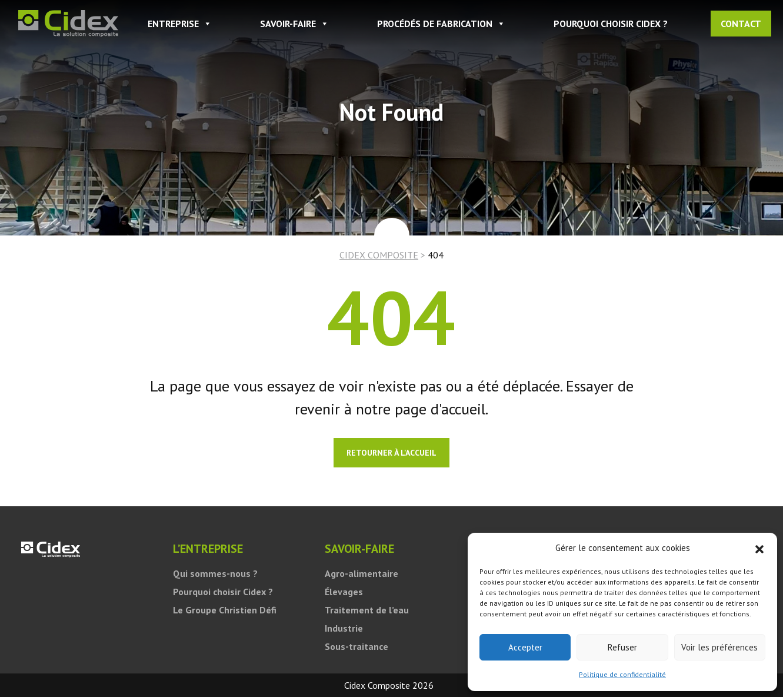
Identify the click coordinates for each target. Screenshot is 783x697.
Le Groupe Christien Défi (224, 610)
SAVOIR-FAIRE (294, 23)
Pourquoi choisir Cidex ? (611, 23)
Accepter (525, 647)
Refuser (622, 647)
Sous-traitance (356, 646)
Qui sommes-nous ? (215, 573)
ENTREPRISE (180, 23)
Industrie (344, 628)
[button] (759, 548)
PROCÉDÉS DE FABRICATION (441, 23)
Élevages (344, 592)
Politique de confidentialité (622, 674)
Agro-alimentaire (361, 573)
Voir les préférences (719, 647)
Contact (741, 23)
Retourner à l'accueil (391, 452)
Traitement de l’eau (367, 610)
